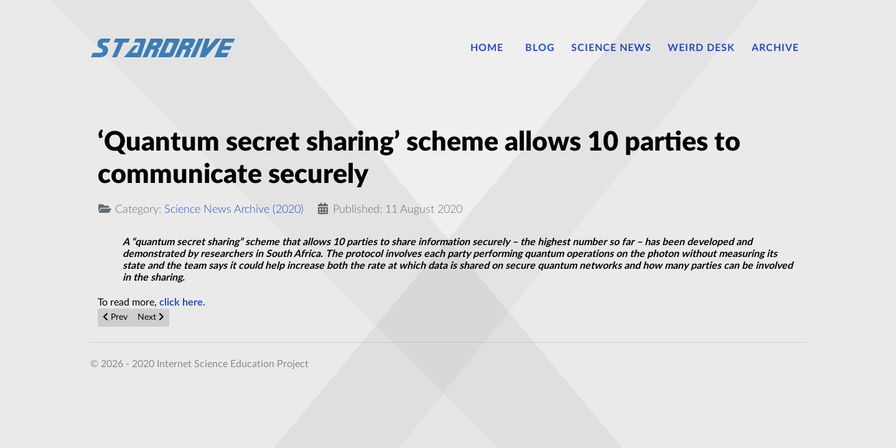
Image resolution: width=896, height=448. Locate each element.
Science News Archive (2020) (234, 209)
